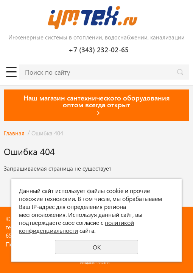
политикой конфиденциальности (76, 226)
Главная (14, 133)
